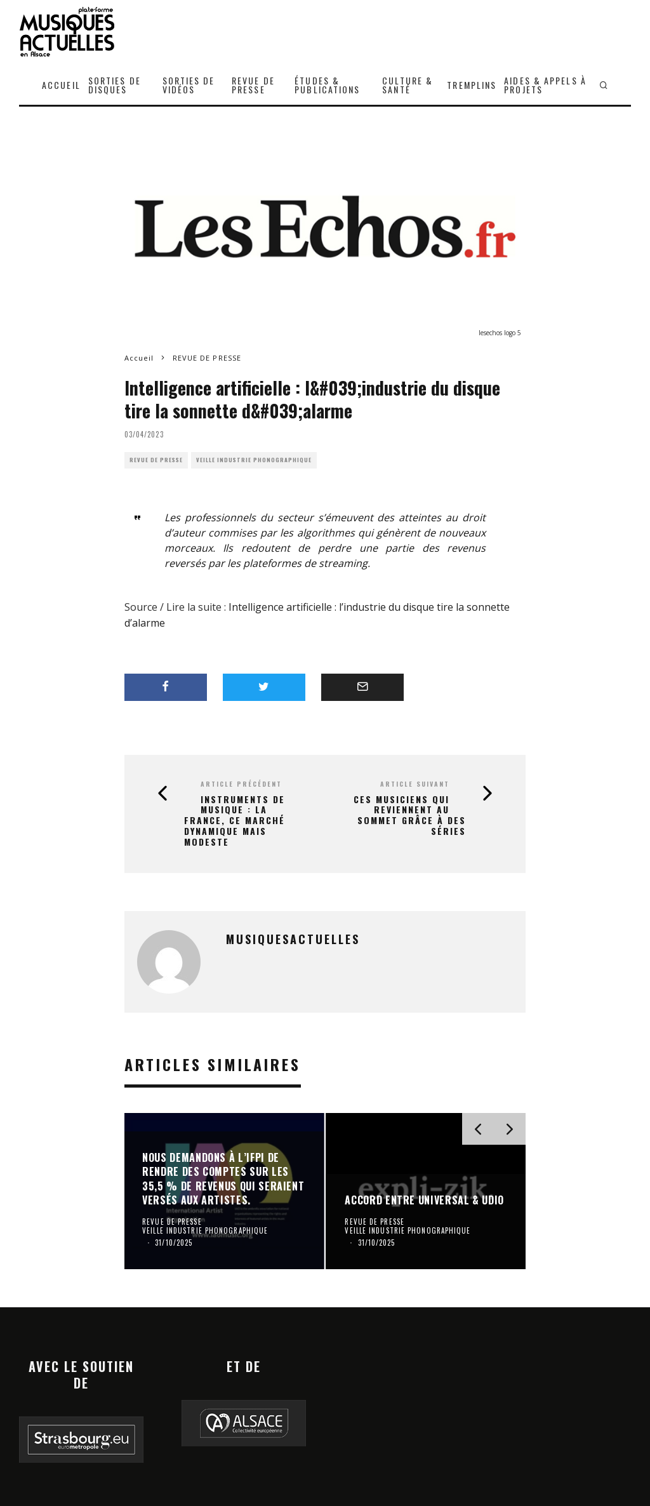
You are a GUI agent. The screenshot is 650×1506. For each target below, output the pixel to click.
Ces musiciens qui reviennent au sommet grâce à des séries (410, 815)
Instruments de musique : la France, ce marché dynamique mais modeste (234, 821)
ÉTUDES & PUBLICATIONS (327, 85)
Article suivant (414, 784)
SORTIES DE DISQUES (114, 85)
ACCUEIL (61, 84)
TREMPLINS (471, 84)
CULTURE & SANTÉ (407, 85)
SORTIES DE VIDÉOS (188, 85)
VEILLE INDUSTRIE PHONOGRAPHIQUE (254, 460)
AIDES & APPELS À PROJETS (545, 85)
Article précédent (241, 784)
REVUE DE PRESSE (253, 85)
